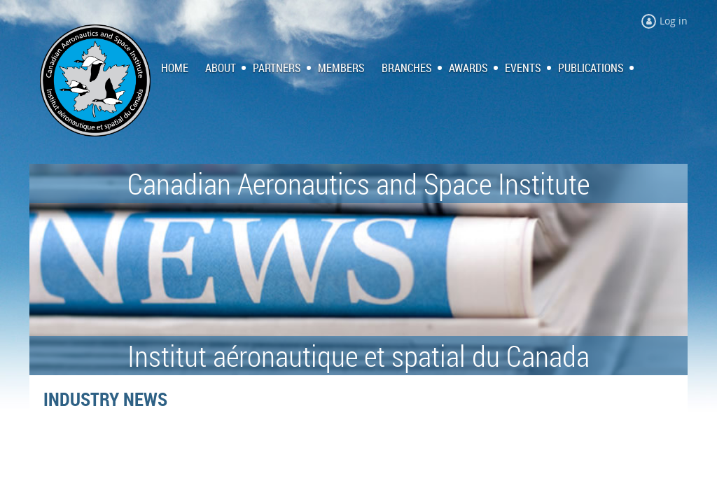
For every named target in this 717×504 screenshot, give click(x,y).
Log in (674, 20)
